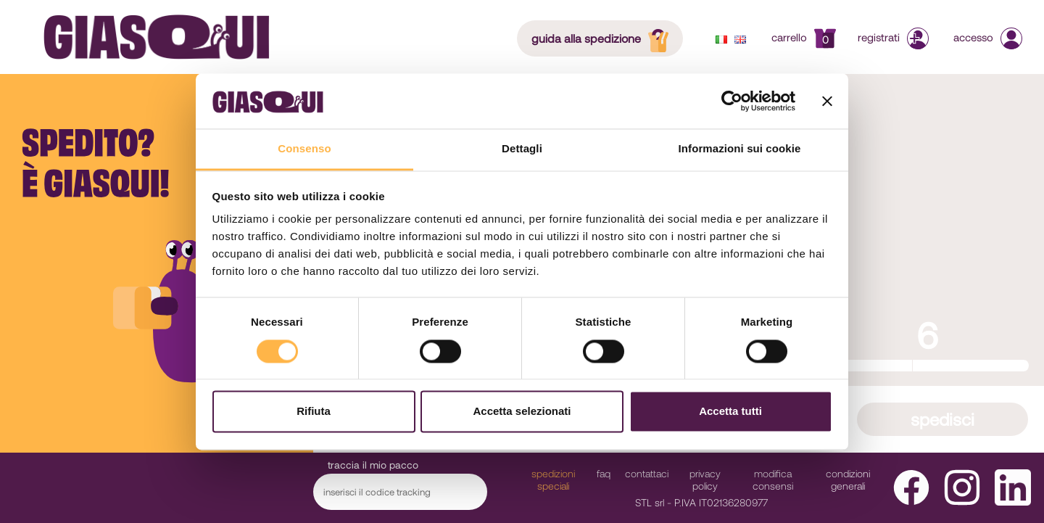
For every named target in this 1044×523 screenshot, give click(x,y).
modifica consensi (773, 479)
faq (603, 473)
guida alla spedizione (604, 37)
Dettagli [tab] (522, 149)
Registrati (895, 37)
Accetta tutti (730, 411)
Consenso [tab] (304, 149)
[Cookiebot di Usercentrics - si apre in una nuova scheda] (731, 101)
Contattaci (646, 473)
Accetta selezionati (522, 411)
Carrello (803, 37)
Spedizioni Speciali (553, 479)
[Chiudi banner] (827, 101)
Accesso (987, 37)
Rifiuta (314, 411)
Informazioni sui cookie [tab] (740, 149)
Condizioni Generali (848, 479)
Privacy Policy (705, 479)
